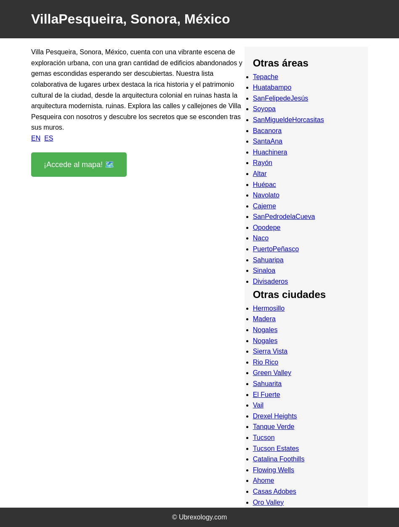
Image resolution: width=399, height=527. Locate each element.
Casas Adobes (274, 491)
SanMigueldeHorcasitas (288, 119)
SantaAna (267, 141)
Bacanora (267, 130)
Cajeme (264, 206)
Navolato (266, 195)
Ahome (263, 480)
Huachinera (270, 152)
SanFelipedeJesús (281, 98)
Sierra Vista (270, 351)
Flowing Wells (273, 470)
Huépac (264, 184)
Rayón (262, 162)
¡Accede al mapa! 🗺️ (79, 164)
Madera (264, 318)
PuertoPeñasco (276, 249)
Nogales (265, 329)
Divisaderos (270, 281)
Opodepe (267, 227)
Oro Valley (268, 502)
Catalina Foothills (279, 459)
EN (35, 138)
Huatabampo (272, 87)
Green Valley (272, 372)
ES (48, 138)
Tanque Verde (274, 426)
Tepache (266, 76)
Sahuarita (267, 383)
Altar (260, 173)
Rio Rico (265, 362)
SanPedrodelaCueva (284, 216)
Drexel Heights (275, 416)
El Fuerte (266, 394)
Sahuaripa (268, 260)
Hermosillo (269, 308)
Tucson (264, 437)
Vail (258, 405)
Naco (261, 238)
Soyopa (264, 108)
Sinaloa (264, 270)
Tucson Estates (276, 448)
